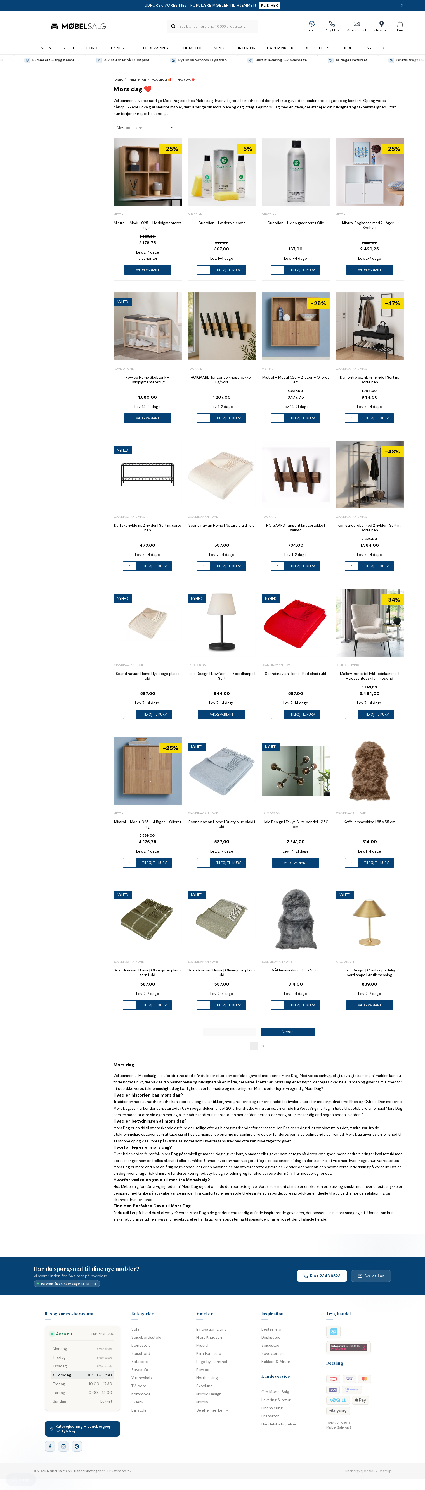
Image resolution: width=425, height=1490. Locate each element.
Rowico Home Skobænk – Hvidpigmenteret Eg (148, 380)
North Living (207, 1378)
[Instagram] (63, 1446)
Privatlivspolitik (119, 1471)
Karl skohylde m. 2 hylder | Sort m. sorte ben (147, 528)
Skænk (137, 1402)
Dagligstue (270, 1337)
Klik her (269, 5)
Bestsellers (271, 1329)
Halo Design (197, 665)
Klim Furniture (208, 1353)
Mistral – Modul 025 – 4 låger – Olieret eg (147, 824)
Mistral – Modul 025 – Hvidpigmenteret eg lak (147, 225)
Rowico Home (124, 369)
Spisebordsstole (146, 1337)
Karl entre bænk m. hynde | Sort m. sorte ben (369, 380)
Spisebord (140, 1353)
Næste (288, 1032)
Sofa (135, 1329)
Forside (118, 80)
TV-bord (139, 1386)
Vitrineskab (141, 1378)
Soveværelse (273, 1353)
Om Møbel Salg (275, 1391)
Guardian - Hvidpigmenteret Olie (295, 223)
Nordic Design (208, 1394)
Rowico (202, 1369)
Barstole (139, 1410)
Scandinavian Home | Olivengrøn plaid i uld (221, 972)
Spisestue (270, 1345)
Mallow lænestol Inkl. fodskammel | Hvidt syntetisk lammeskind (369, 676)
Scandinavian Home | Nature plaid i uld (221, 525)
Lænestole (141, 1345)
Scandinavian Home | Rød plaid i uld (295, 673)
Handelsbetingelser (278, 1424)
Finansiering (272, 1408)
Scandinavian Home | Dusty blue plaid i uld (221, 824)
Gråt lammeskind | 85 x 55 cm (295, 970)
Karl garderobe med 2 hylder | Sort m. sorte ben (369, 528)
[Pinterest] (77, 1446)
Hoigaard (195, 369)
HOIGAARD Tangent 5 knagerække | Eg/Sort (221, 380)
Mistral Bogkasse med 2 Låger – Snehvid (369, 225)
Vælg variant (147, 270)
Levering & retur (276, 1400)
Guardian (195, 214)
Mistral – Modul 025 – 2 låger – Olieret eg (295, 380)
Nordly (202, 1402)
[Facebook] (50, 1446)
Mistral (119, 214)
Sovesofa (139, 1369)
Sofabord (139, 1361)
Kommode (141, 1394)
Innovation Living (211, 1329)
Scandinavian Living (351, 369)
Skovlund (204, 1386)
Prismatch (270, 1416)
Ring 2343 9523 (322, 1275)
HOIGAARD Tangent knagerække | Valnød (295, 528)
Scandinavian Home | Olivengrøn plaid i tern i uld (147, 972)
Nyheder (375, 48)
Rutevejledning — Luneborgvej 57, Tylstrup (80, 1429)
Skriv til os (371, 1275)
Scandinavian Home (203, 517)
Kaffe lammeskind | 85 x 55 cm (369, 822)
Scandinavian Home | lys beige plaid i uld (147, 676)
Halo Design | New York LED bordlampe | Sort (221, 676)
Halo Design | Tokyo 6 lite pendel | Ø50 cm (296, 824)
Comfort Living (347, 665)
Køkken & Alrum (275, 1361)
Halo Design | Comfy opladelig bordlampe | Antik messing (369, 972)
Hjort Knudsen (209, 1337)
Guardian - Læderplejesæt (221, 223)
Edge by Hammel (211, 1361)
